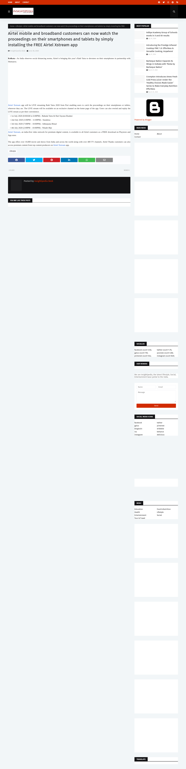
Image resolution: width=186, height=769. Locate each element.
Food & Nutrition (164, 509)
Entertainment (140, 515)
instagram (138, 435)
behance (160, 432)
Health (137, 512)
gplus (136, 426)
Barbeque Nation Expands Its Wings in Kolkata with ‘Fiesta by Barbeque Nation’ (160, 64)
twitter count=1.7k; (164, 350)
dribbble (160, 429)
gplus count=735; (141, 353)
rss (135, 432)
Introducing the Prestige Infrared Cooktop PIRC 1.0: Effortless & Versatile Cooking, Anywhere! (161, 48)
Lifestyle (19, 26)
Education (138, 509)
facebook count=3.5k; (143, 350)
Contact (26, 2)
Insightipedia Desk (17, 51)
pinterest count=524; (142, 356)
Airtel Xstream (14, 105)
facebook (138, 423)
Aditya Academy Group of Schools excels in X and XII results (161, 34)
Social (159, 515)
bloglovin (138, 429)
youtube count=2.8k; (165, 353)
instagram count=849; (165, 356)
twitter (159, 423)
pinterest (160, 426)
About (17, 2)
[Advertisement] (69, 230)
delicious (160, 435)
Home (10, 2)
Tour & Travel (139, 518)
